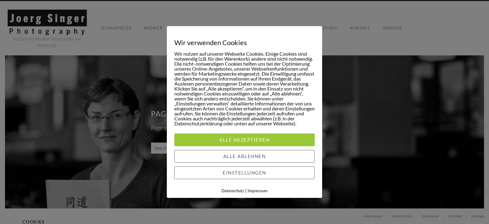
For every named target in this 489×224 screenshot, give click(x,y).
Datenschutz (232, 190)
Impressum (258, 190)
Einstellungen (244, 172)
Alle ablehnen (244, 156)
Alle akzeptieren (244, 139)
